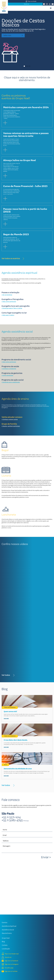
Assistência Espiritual (9, 926)
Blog (5, 764)
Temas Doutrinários (10, 707)
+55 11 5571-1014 (11, 817)
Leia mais (6, 718)
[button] (24, 66)
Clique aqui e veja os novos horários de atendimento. (27, 79)
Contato (4, 945)
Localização (6, 949)
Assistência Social (8, 930)
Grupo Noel (6, 938)
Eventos (4, 922)
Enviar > (46, 857)
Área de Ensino (7, 933)
